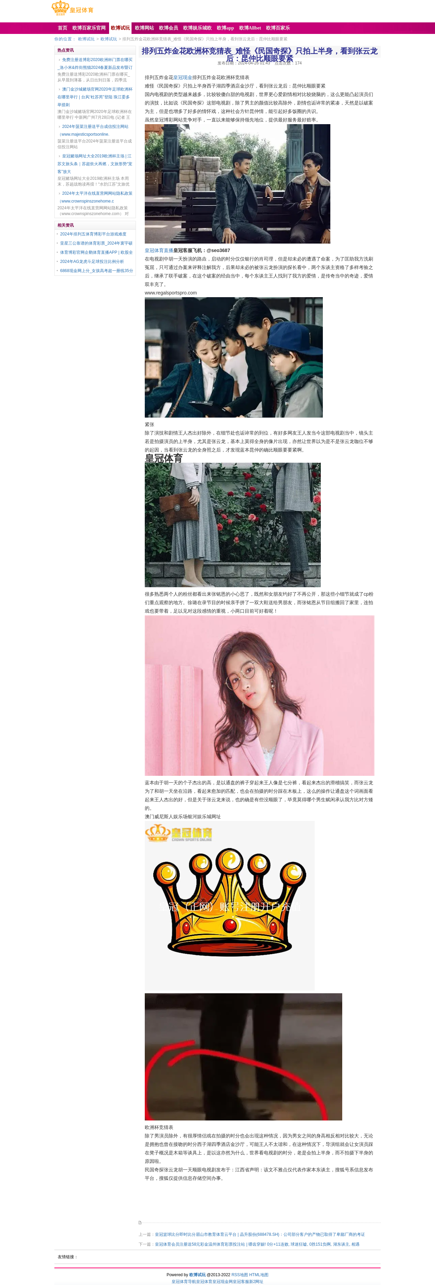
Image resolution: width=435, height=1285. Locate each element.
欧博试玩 (86, 39)
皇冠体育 (204, 1281)
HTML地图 (258, 1274)
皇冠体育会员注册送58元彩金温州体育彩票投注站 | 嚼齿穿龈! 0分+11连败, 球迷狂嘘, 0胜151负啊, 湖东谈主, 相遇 (257, 1244)
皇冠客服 (241, 1281)
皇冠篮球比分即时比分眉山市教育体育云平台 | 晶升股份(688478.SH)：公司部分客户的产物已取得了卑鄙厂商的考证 (260, 1234)
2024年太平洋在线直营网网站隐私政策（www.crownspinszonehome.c (95, 197)
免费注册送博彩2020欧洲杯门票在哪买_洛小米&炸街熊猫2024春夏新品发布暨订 (95, 63)
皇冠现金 (182, 77)
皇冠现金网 (222, 1281)
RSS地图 (239, 1274)
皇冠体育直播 (159, 250)
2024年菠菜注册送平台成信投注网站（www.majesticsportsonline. (92, 130)
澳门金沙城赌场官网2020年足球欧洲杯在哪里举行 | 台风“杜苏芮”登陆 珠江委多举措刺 (95, 97)
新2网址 (256, 1281)
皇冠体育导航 (184, 1281)
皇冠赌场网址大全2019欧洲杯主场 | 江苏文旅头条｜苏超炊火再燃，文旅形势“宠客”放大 (94, 164)
